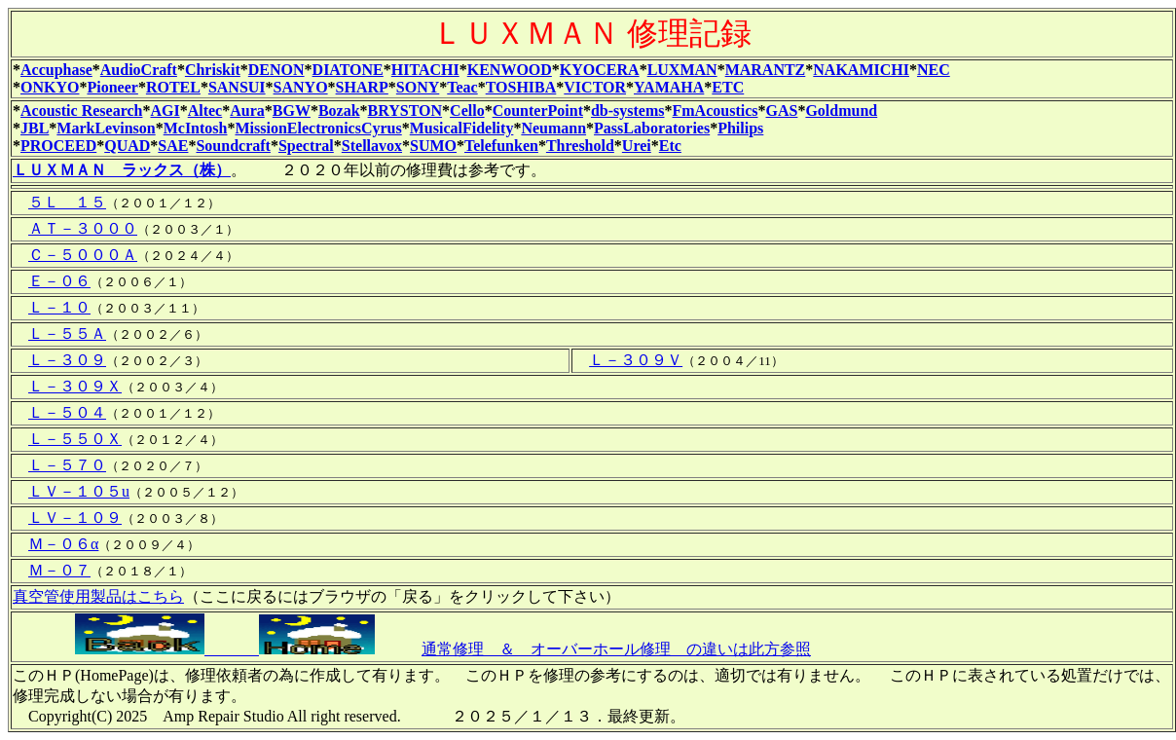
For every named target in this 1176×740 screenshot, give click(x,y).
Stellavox (372, 145)
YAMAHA (669, 87)
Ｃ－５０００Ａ (82, 254)
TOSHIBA (521, 87)
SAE (173, 145)
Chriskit (212, 69)
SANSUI (237, 87)
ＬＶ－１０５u (78, 491)
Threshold (580, 145)
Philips (740, 128)
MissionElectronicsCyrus (318, 128)
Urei (636, 145)
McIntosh (196, 128)
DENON (276, 69)
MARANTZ (765, 69)
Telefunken (501, 145)
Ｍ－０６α (63, 544)
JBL (34, 128)
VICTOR (595, 87)
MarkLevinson (105, 128)
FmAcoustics (715, 110)
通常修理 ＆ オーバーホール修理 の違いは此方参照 (616, 649)
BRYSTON (405, 110)
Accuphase (56, 69)
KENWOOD (509, 69)
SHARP (362, 87)
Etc (670, 145)
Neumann (553, 128)
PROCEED (58, 145)
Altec (205, 110)
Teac (462, 87)
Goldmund (841, 110)
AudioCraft (138, 69)
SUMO (433, 145)
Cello (467, 110)
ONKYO (49, 87)
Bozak (339, 110)
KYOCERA (600, 69)
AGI (164, 110)
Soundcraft (233, 145)
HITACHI (425, 69)
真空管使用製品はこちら (98, 596)
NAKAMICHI (861, 69)
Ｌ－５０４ (67, 412)
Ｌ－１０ (59, 307)
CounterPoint (538, 110)
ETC (728, 87)
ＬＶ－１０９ (75, 517)
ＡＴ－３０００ (82, 228)
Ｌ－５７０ (67, 465)
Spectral (306, 145)
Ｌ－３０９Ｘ (75, 386)
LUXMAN (682, 69)
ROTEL (173, 87)
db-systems (628, 110)
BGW (292, 110)
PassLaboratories (652, 128)
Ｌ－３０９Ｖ (635, 360)
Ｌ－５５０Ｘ (75, 438)
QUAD (127, 145)
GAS (782, 110)
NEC (933, 69)
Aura (247, 110)
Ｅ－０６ (59, 281)
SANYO (301, 87)
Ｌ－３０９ (67, 360)
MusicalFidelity (462, 128)
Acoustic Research (81, 110)
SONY (417, 87)
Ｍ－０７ (59, 570)
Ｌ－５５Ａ (67, 333)
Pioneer (112, 87)
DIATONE (348, 69)
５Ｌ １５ (67, 202)
